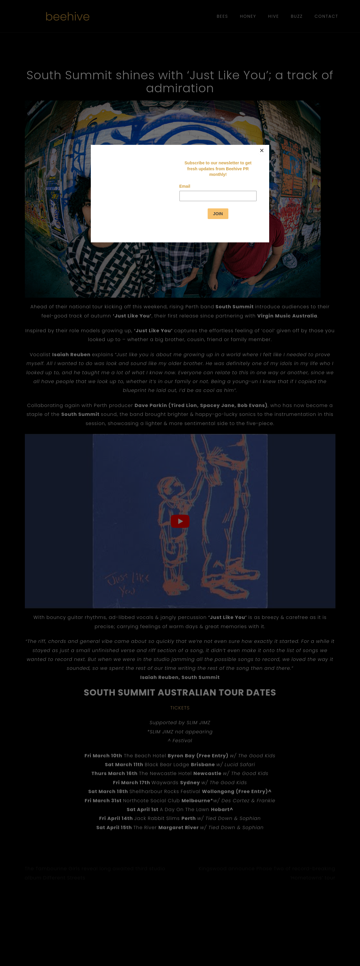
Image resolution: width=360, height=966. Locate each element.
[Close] (267, 146)
